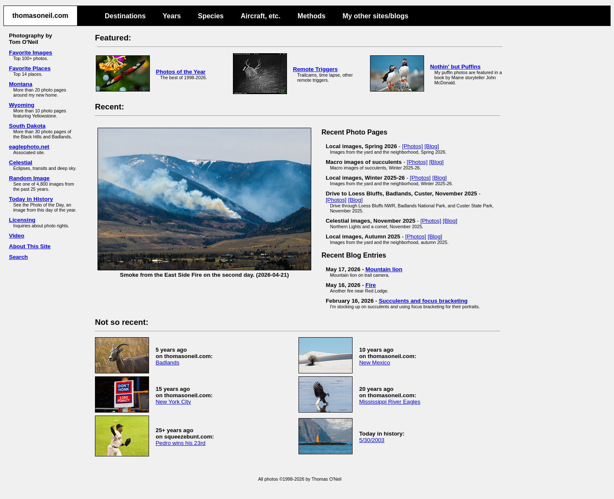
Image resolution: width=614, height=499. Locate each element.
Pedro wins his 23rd (180, 443)
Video (16, 235)
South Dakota (27, 126)
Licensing (22, 220)
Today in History (31, 199)
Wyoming (21, 105)
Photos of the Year (181, 72)
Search (18, 257)
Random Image (29, 178)
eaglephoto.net (29, 146)
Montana (20, 84)
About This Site (30, 246)
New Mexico (374, 362)
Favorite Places (30, 68)
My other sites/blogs (375, 16)
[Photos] (412, 146)
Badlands (167, 362)
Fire (370, 285)
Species (211, 16)
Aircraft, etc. (260, 16)
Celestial (20, 162)
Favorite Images (30, 52)
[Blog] (432, 146)
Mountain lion (383, 269)
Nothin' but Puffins (455, 66)
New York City (173, 402)
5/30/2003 (371, 440)
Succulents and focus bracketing (423, 301)
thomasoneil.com (40, 15)
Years (172, 16)
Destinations (125, 16)
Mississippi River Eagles (389, 402)
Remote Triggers (315, 69)
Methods (312, 16)
